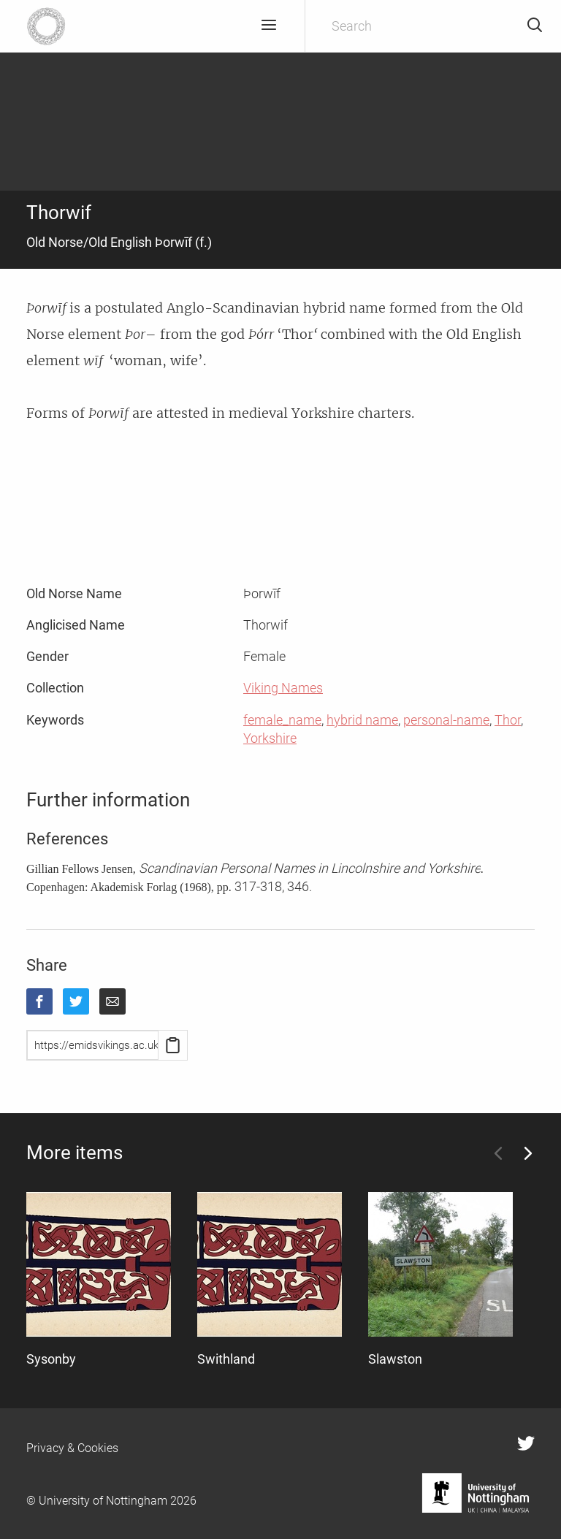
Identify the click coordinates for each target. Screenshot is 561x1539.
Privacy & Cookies (72, 1448)
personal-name (446, 720)
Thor (508, 720)
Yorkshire (270, 738)
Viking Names (283, 687)
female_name (282, 720)
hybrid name (362, 720)
